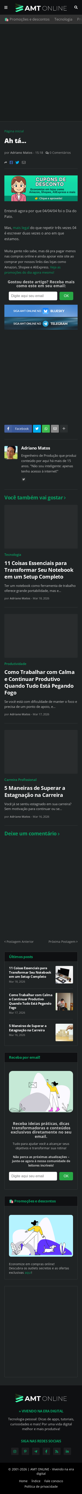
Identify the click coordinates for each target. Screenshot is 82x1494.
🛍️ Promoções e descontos (27, 19)
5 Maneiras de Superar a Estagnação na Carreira (34, 791)
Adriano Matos (35, 448)
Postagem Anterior (20, 941)
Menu (6, 7)
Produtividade (15, 663)
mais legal (21, 227)
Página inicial (14, 131)
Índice (35, 1481)
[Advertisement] (41, 72)
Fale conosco (53, 1481)
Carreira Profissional (20, 779)
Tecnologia (63, 19)
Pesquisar (76, 7)
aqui (28, 1272)
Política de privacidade (41, 1486)
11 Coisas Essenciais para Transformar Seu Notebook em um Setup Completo (38, 570)
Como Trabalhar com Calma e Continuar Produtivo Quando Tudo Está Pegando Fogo (39, 682)
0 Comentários (60, 152)
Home (23, 1481)
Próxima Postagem (62, 941)
